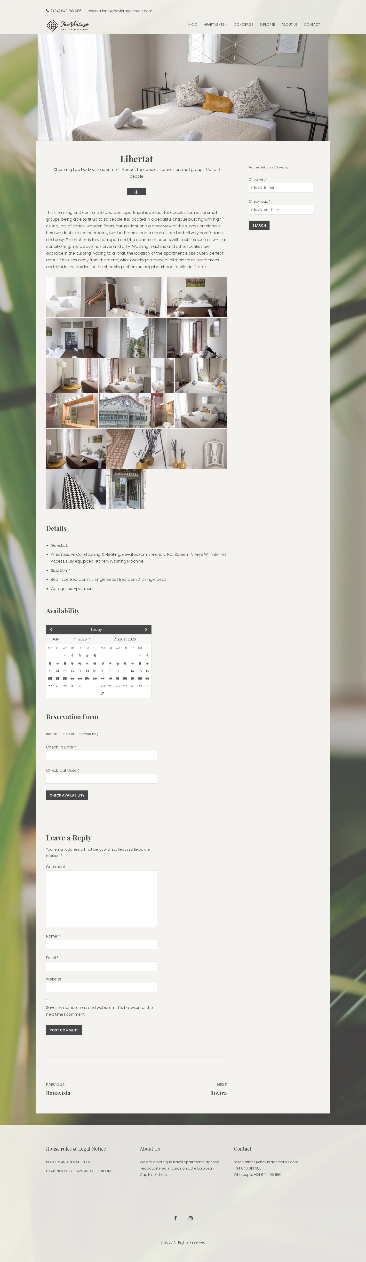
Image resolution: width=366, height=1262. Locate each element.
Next (136, 629)
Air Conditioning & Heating (95, 554)
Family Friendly (152, 554)
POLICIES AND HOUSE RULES (68, 1162)
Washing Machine (126, 561)
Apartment (84, 588)
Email (52, 958)
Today (96, 629)
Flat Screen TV (180, 554)
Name (53, 936)
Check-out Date (63, 770)
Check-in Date (61, 747)
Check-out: (260, 201)
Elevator (129, 554)
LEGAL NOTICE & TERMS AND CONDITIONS (79, 1171)
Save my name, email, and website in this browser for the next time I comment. (99, 1011)
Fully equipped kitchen (87, 561)
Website (53, 979)
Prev (62, 629)
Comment (55, 867)
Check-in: (258, 179)
